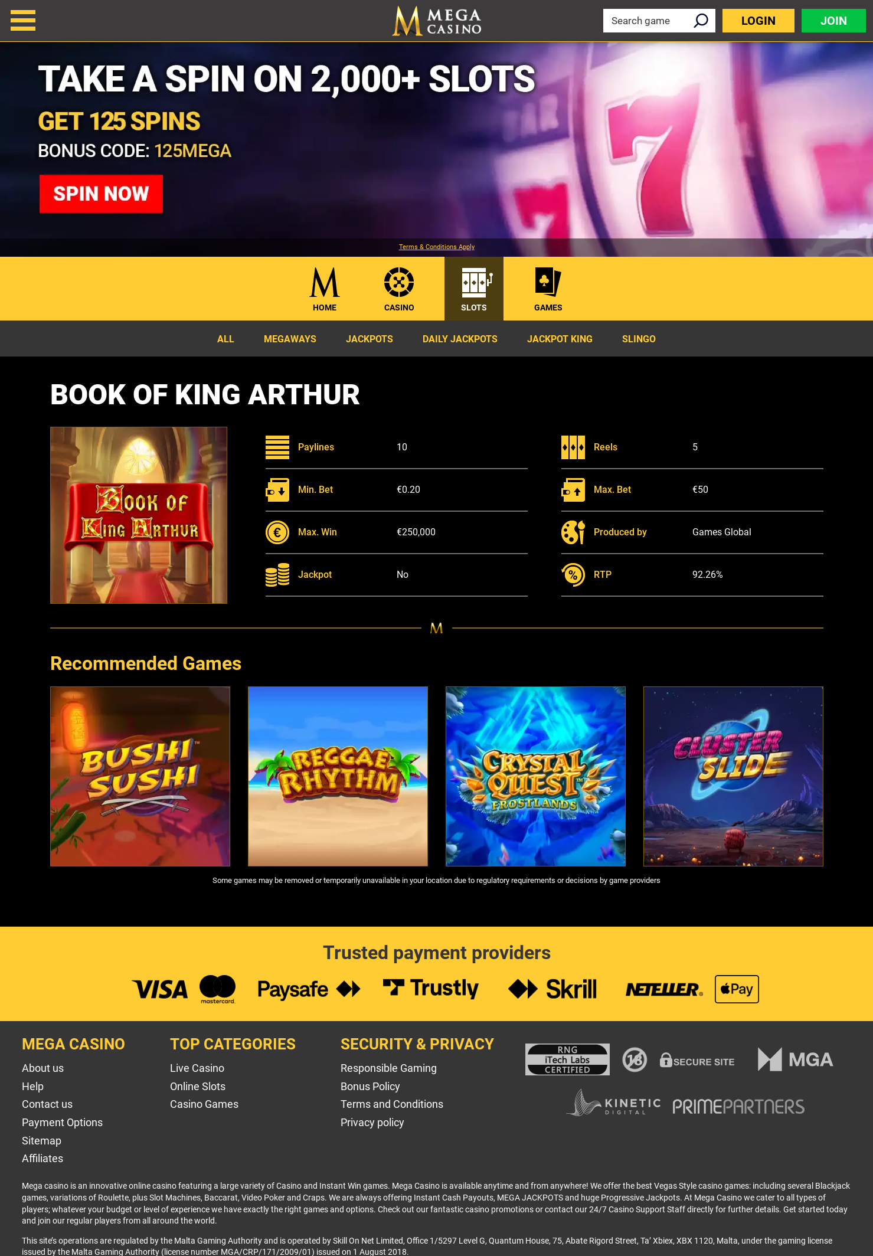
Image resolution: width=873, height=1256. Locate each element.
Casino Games (204, 1104)
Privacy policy (372, 1122)
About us (43, 1068)
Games (548, 307)
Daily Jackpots (460, 339)
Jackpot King (560, 339)
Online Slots (197, 1086)
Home (324, 307)
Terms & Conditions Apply (437, 247)
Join (833, 21)
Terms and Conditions (392, 1104)
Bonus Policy (370, 1086)
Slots (474, 307)
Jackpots (369, 339)
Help (33, 1086)
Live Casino (197, 1068)
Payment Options (62, 1122)
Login (758, 21)
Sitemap (41, 1140)
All (225, 339)
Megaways (290, 339)
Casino (399, 307)
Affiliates (42, 1158)
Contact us (47, 1104)
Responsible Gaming (389, 1068)
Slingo (639, 339)
